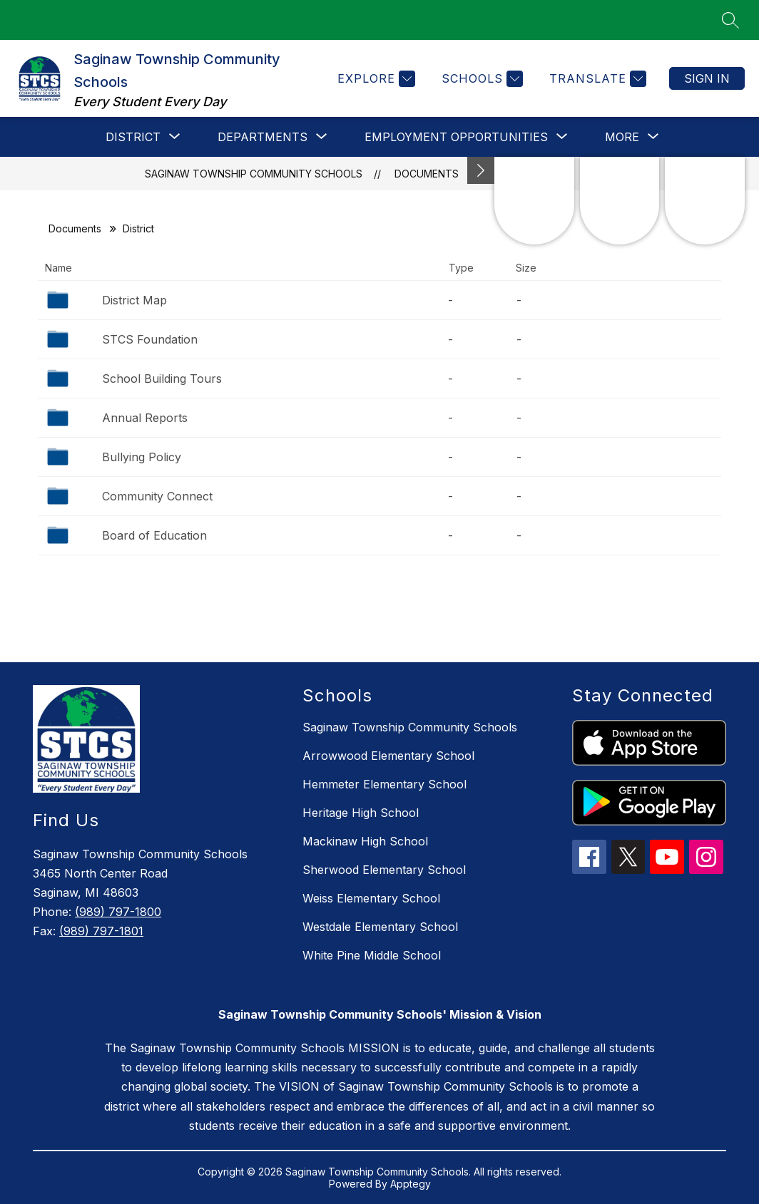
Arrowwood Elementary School (388, 755)
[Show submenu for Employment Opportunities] (456, 136)
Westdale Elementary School (380, 927)
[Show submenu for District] (133, 136)
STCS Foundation (150, 339)
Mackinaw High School (365, 841)
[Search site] (730, 20)
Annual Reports (145, 418)
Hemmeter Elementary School (384, 784)
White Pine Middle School (371, 955)
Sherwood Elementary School (384, 870)
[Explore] (374, 79)
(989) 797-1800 (118, 912)
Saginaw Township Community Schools (253, 174)
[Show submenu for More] (622, 136)
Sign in (707, 78)
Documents (426, 174)
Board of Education (154, 535)
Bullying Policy (141, 457)
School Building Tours (162, 378)
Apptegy (410, 1184)
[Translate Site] (596, 79)
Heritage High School (360, 813)
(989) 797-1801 (101, 931)
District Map (134, 300)
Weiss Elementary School (371, 898)
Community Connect (157, 496)
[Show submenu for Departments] (262, 136)
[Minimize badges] (480, 170)
